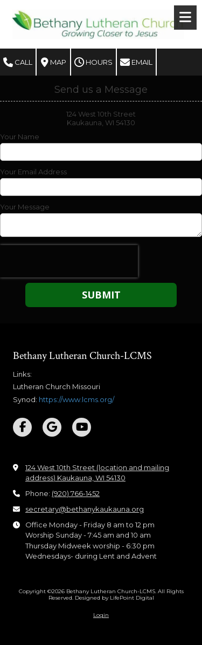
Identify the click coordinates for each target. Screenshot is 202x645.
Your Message (25, 206)
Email (136, 62)
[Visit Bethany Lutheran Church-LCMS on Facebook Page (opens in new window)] (22, 427)
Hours (93, 62)
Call (17, 62)
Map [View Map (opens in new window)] (53, 62)
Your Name (19, 136)
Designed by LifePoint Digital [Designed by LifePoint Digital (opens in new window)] (114, 597)
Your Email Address (33, 171)
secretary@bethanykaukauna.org (84, 509)
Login (101, 615)
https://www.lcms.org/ (76, 399)
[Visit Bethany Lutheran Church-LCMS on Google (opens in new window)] (52, 427)
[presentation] (69, 261)
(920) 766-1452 (76, 493)
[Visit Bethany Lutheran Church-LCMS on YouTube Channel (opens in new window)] (81, 427)
